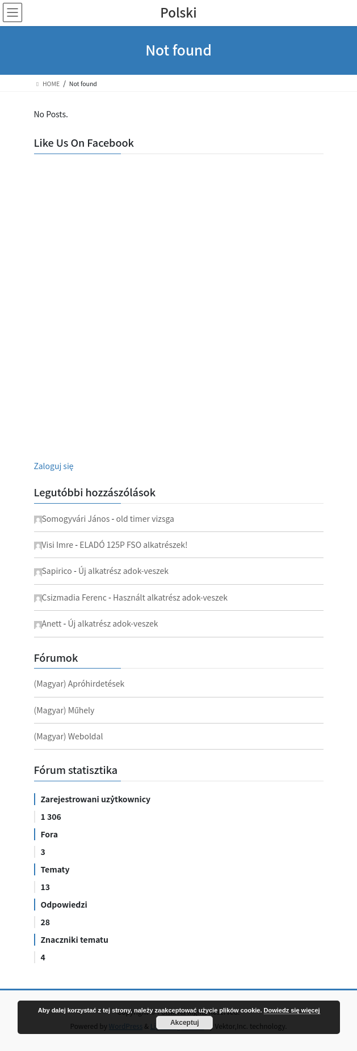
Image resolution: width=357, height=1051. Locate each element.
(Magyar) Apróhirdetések (79, 683)
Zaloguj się (54, 465)
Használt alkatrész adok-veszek (170, 597)
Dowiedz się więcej (292, 1010)
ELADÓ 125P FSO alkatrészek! (133, 544)
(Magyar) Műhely (64, 710)
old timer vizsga (145, 518)
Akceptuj (184, 1023)
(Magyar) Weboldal (68, 736)
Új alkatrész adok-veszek (123, 570)
